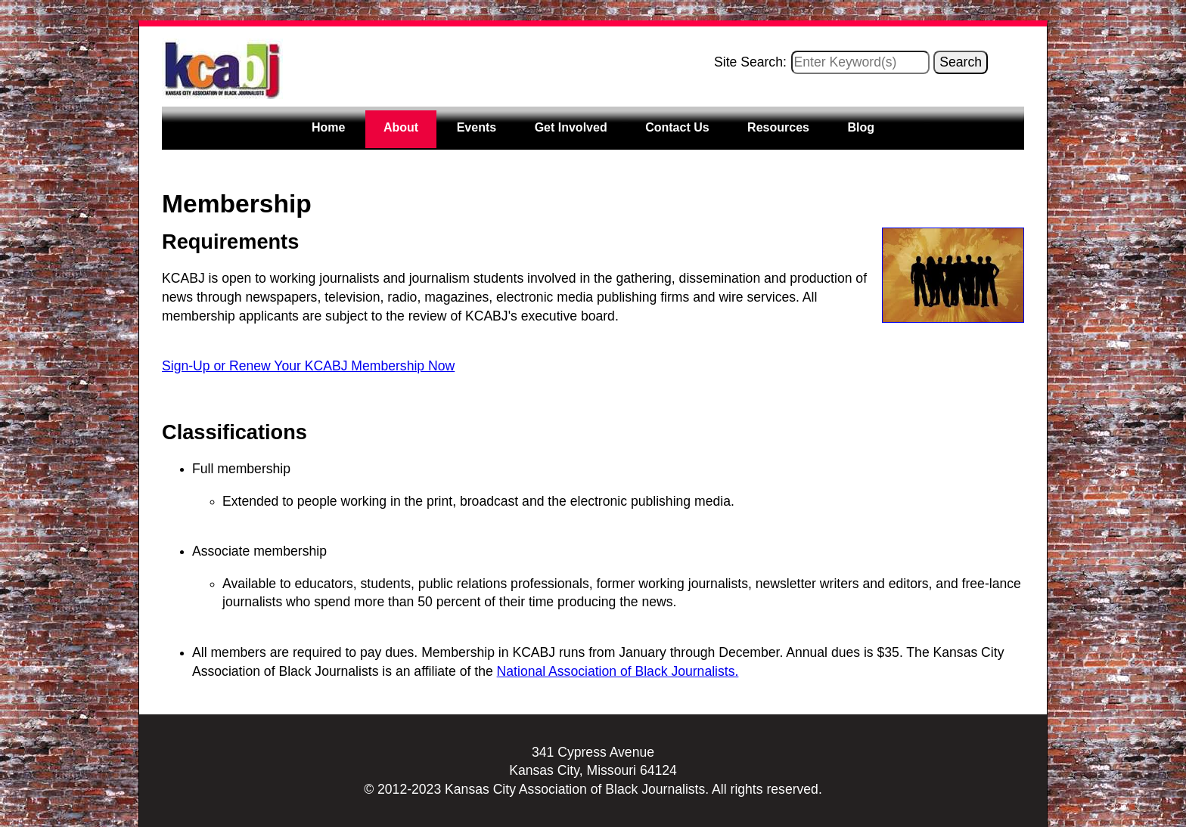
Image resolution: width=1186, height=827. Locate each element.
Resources (778, 127)
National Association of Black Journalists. (618, 671)
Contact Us (677, 127)
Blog (860, 127)
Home (328, 127)
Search (960, 62)
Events (476, 127)
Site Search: (750, 62)
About (400, 127)
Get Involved (571, 127)
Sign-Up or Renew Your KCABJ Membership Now (308, 365)
